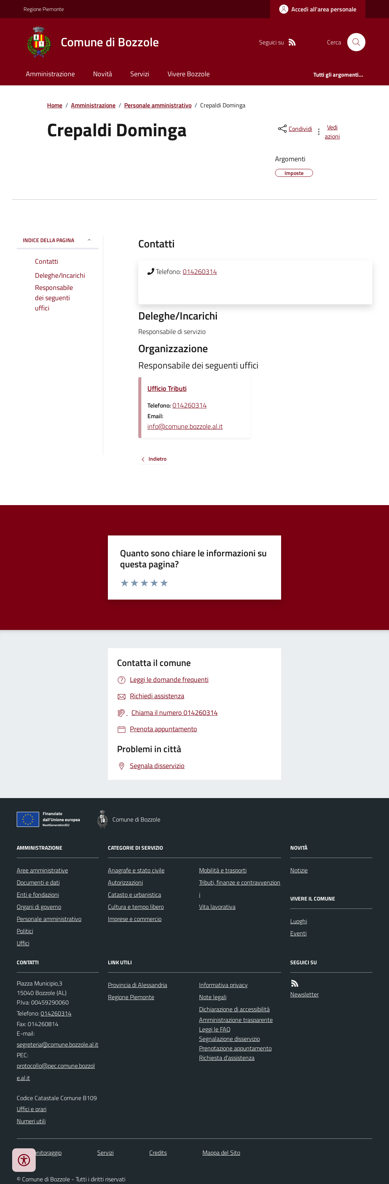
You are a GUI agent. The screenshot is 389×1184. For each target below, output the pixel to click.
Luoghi (298, 921)
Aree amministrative (42, 870)
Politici (25, 930)
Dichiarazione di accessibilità (234, 1009)
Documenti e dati (38, 882)
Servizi (139, 74)
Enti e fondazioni (38, 894)
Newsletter (304, 994)
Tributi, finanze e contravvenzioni (239, 888)
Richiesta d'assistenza (227, 1057)
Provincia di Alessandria (137, 984)
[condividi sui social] (294, 129)
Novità (102, 74)
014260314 (200, 271)
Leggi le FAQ (215, 1029)
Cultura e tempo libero (136, 906)
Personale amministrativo (157, 105)
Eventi (298, 933)
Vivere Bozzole (189, 74)
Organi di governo (39, 906)
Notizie (299, 870)
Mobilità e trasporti (223, 870)
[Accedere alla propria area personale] (317, 9)
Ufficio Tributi (167, 388)
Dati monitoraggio (39, 1152)
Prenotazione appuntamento (235, 1048)
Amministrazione (50, 74)
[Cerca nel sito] (353, 42)
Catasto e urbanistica (134, 894)
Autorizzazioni (125, 882)
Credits (158, 1152)
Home (54, 105)
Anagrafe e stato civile (136, 870)
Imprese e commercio (134, 918)
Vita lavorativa (217, 906)
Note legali (212, 996)
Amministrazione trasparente (236, 1019)
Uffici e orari (31, 1108)
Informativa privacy (223, 984)
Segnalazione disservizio (229, 1038)
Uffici (23, 943)
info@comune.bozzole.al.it (185, 426)
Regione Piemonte (44, 9)
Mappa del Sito (221, 1152)
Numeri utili (31, 1121)
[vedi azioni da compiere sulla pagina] (328, 132)
